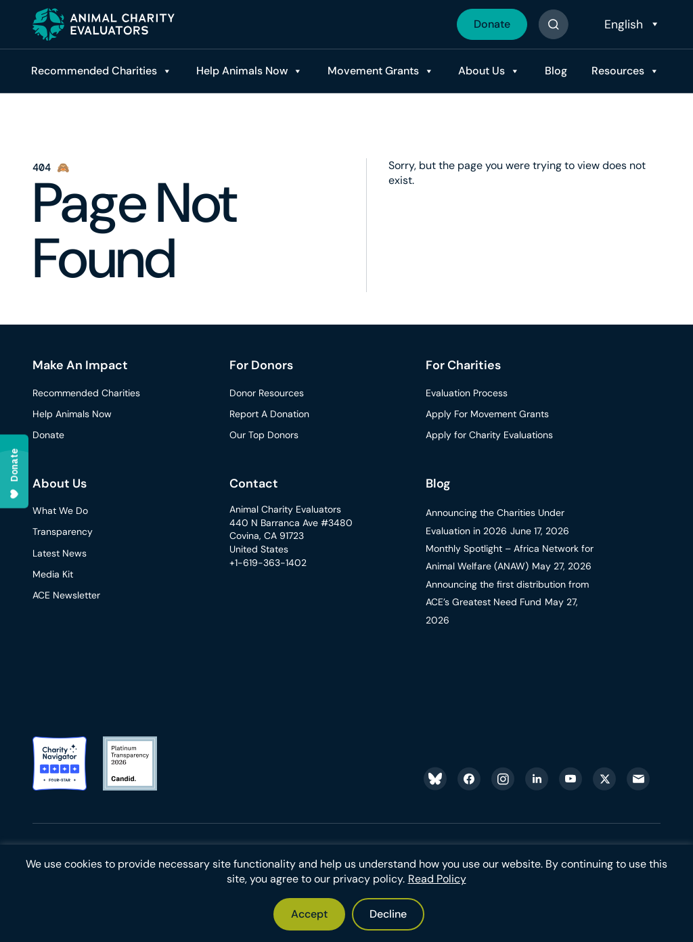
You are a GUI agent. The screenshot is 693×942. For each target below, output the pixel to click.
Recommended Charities (94, 71)
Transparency (62, 531)
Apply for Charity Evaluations (489, 435)
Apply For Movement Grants (487, 414)
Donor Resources (266, 393)
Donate (492, 24)
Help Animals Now (242, 71)
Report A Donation (269, 414)
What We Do (60, 510)
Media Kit (52, 574)
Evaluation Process (467, 393)
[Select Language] (631, 24)
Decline (388, 914)
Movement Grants (373, 71)
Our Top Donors (263, 435)
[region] (346, 893)
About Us (481, 71)
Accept (309, 914)
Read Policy (437, 879)
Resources (617, 71)
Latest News (59, 553)
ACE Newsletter (66, 595)
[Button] (553, 24)
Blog (556, 71)
